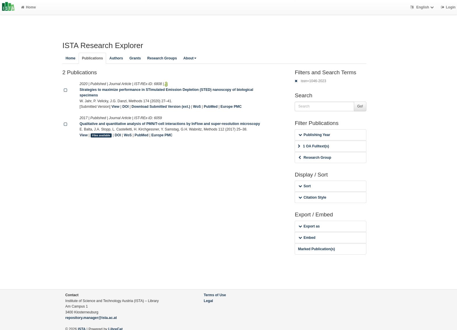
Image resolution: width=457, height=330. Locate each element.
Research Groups (162, 58)
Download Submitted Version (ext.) (160, 107)
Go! (360, 106)
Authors (116, 58)
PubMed (210, 107)
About (189, 58)
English (422, 7)
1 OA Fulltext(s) (313, 146)
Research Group (314, 158)
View (115, 107)
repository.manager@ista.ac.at (91, 318)
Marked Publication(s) (316, 249)
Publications (92, 58)
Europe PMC (231, 107)
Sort (304, 186)
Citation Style (312, 197)
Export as (309, 226)
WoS (197, 107)
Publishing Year (314, 135)
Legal (208, 301)
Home (28, 7)
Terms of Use (215, 295)
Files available (101, 135)
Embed (306, 238)
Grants (135, 58)
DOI (125, 107)
